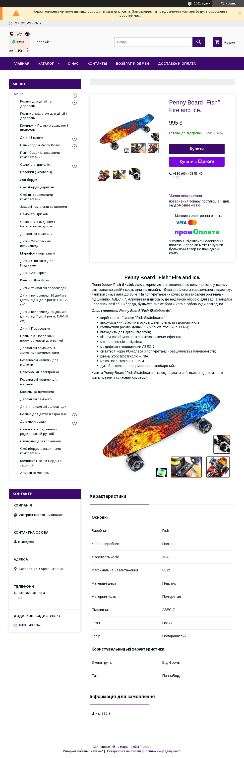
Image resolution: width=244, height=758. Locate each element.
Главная (21, 63)
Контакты (97, 63)
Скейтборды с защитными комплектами (40, 451)
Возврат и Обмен (132, 63)
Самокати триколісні (36, 164)
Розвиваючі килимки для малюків (39, 362)
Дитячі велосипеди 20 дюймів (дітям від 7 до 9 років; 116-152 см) (44, 316)
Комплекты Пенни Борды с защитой (40, 463)
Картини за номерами (37, 392)
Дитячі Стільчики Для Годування (36, 263)
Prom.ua (145, 747)
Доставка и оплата (177, 63)
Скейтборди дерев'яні (37, 187)
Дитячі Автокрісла (34, 273)
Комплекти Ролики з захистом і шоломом (44, 128)
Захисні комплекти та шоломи (43, 206)
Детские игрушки (33, 421)
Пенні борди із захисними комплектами (40, 155)
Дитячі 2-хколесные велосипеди (35, 243)
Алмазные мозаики (35, 473)
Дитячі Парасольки (35, 328)
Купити (197, 149)
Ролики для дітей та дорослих (36, 104)
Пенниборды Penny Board (40, 145)
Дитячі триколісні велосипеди (43, 288)
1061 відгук (202, 3)
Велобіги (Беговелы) (36, 172)
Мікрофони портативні (37, 253)
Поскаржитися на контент (123, 751)
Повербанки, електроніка (39, 372)
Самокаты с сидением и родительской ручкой (39, 431)
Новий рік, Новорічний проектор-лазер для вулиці (41, 338)
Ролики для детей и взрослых (43, 414)
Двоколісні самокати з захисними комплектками (39, 350)
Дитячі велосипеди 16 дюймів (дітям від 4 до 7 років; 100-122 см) (44, 300)
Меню (18, 94)
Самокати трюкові (34, 214)
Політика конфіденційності (162, 751)
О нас (73, 63)
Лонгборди (28, 180)
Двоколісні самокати (36, 234)
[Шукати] (198, 42)
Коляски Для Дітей (34, 280)
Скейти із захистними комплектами (36, 197)
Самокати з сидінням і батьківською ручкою (37, 224)
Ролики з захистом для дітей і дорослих (43, 116)
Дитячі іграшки (31, 137)
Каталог (46, 63)
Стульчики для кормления (40, 441)
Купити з (197, 161)
